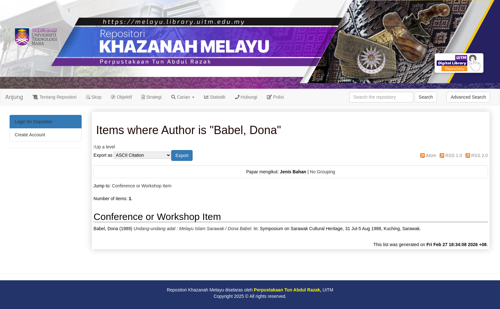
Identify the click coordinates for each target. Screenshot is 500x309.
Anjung (14, 97)
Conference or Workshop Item (142, 185)
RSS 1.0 (453, 155)
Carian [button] (183, 97)
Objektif (121, 97)
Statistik (214, 97)
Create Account (30, 134)
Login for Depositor (33, 121)
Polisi (275, 97)
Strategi (152, 97)
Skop (93, 97)
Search (426, 97)
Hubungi (246, 97)
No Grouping (322, 171)
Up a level (105, 146)
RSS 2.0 (479, 155)
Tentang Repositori (55, 97)
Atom (431, 155)
